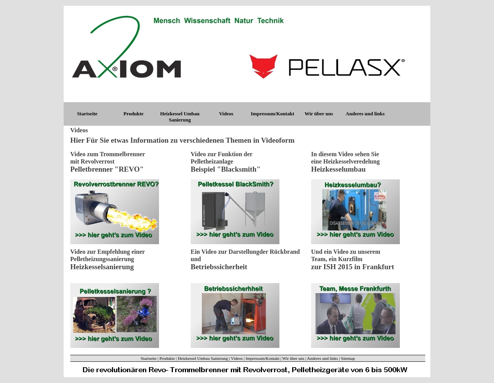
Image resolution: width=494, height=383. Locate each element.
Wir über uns (319, 113)
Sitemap (348, 358)
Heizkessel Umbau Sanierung (180, 117)
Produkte (134, 113)
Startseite (87, 113)
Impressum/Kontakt (272, 113)
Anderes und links (365, 113)
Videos (226, 113)
